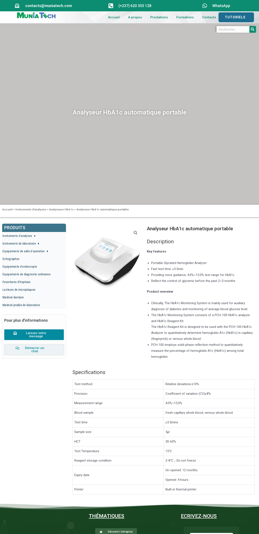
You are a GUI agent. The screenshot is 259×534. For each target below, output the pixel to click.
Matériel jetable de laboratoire (21, 305)
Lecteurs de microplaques (19, 289)
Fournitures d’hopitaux (17, 282)
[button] (34, 312)
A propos (135, 17)
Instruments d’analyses (19, 236)
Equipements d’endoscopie (20, 266)
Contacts (209, 17)
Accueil (114, 17)
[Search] (252, 29)
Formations (185, 17)
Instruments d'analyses (30, 209)
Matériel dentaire (13, 297)
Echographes (11, 259)
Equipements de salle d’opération (25, 251)
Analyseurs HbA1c (61, 209)
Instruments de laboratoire (21, 243)
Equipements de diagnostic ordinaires (27, 274)
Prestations (159, 17)
